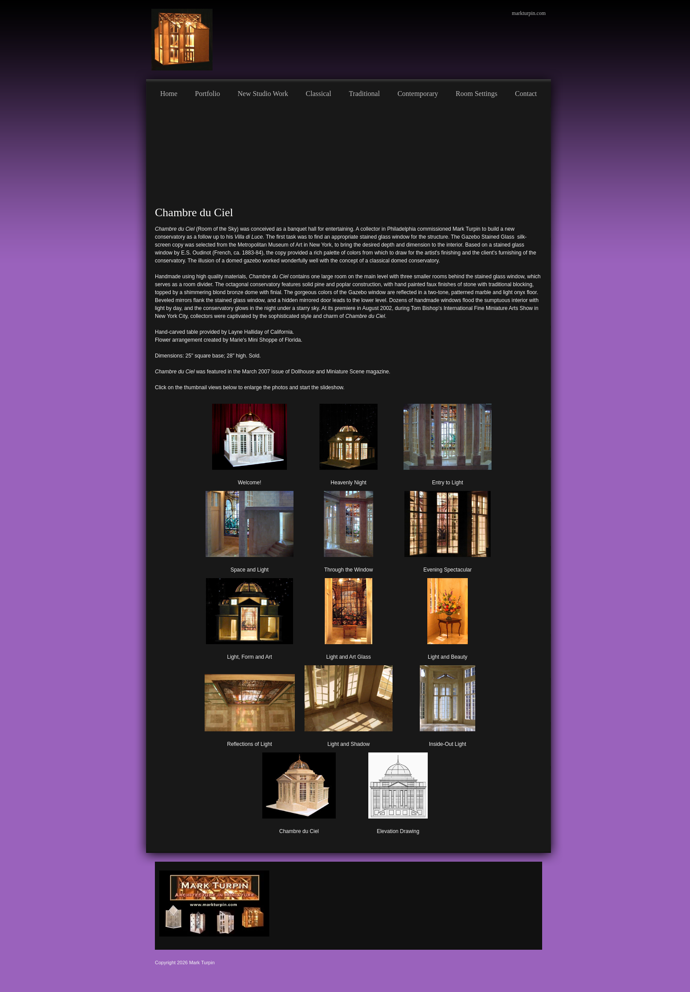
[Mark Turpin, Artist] (182, 39)
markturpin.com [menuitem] (529, 13)
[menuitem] (168, 92)
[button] (249, 443)
